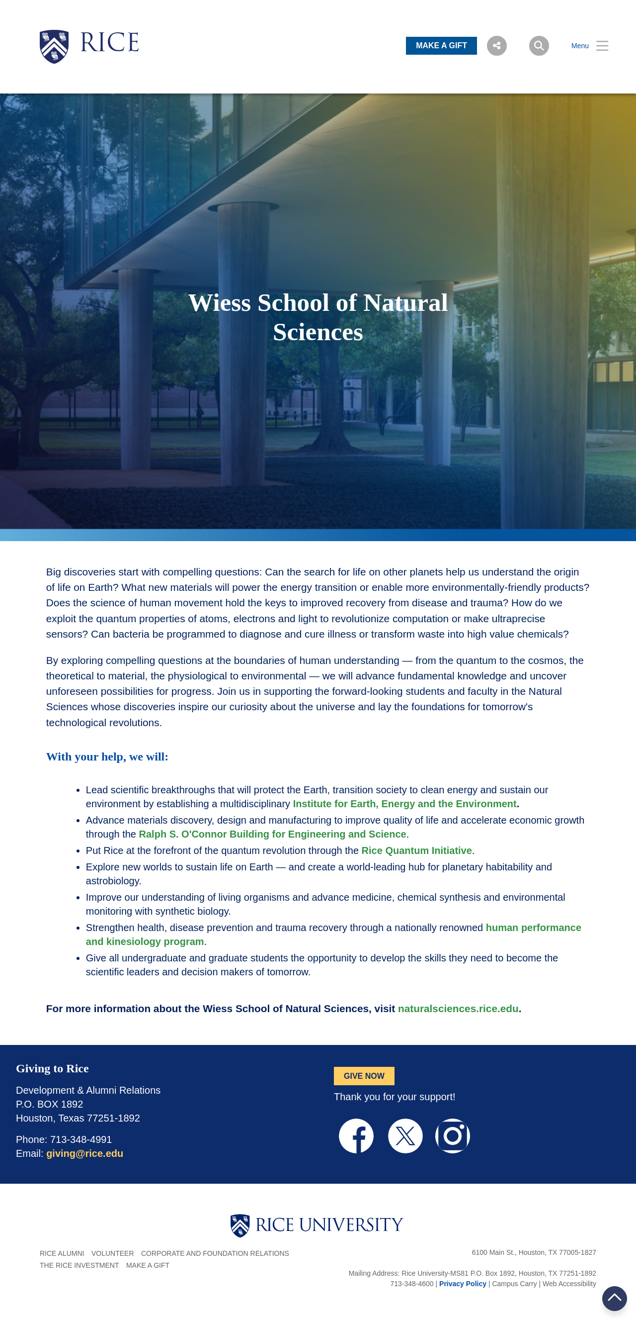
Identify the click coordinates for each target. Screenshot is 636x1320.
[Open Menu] (583, 46)
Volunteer (112, 1253)
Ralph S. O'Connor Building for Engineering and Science (272, 834)
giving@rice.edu (84, 1153)
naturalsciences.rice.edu (458, 1008)
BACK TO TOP (614, 1298)
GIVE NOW (364, 1076)
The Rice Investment (79, 1265)
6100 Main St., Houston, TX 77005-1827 (534, 1252)
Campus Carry (514, 1284)
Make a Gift (147, 1265)
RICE (109, 45)
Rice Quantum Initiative (417, 850)
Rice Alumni (62, 1253)
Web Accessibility (569, 1284)
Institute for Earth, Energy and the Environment (405, 803)
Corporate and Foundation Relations (215, 1253)
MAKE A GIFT (441, 45)
